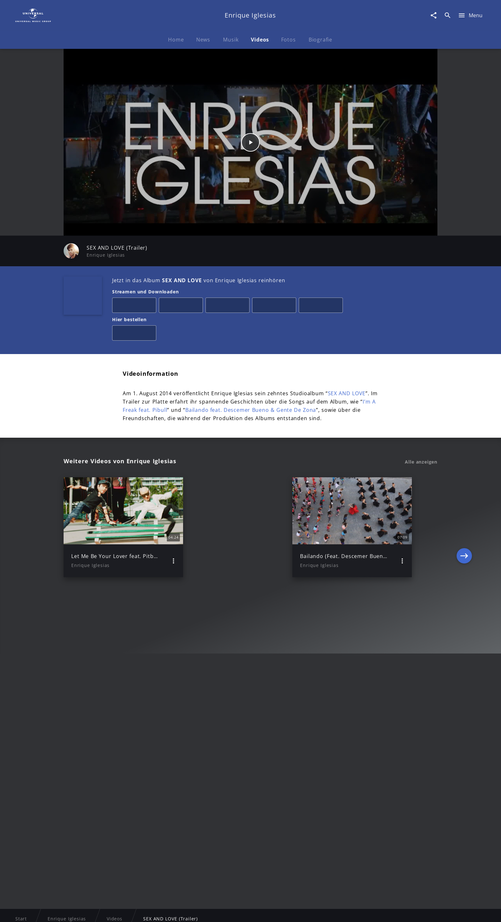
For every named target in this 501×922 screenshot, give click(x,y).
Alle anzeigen (421, 462)
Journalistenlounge (338, 911)
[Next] (464, 527)
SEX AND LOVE (347, 393)
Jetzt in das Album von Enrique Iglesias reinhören (198, 280)
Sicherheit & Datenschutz (217, 911)
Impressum (94, 911)
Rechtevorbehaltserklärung (147, 911)
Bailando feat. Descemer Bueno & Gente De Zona (250, 409)
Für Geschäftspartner (394, 911)
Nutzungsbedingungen (282, 911)
